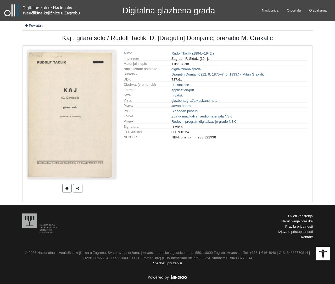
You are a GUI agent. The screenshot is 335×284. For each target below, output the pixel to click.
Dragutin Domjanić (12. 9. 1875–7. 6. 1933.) (205, 74)
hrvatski (177, 95)
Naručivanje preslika (297, 221)
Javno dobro (181, 106)
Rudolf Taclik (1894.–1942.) (192, 53)
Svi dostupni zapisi (167, 263)
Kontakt (307, 237)
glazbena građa (183, 101)
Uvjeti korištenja (300, 216)
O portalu (294, 10)
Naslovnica (270, 10)
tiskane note (208, 101)
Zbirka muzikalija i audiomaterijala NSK (201, 116)
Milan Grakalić (253, 74)
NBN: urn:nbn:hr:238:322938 (193, 137)
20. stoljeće (180, 85)
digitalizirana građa (186, 69)
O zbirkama (318, 10)
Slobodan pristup (184, 111)
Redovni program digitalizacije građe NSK (203, 122)
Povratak (33, 26)
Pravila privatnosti (299, 226)
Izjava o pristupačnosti (295, 232)
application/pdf (182, 90)
